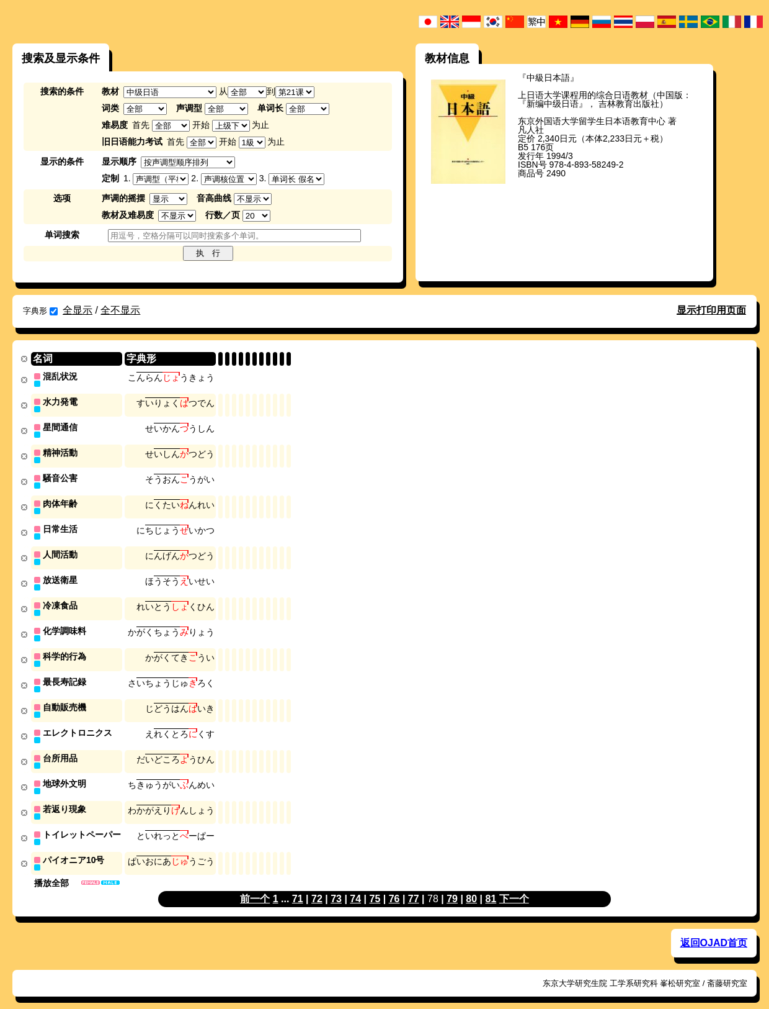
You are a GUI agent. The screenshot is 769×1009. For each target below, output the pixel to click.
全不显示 (120, 310)
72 (316, 886)
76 (394, 886)
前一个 (255, 886)
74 (355, 886)
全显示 (77, 310)
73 (336, 886)
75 (375, 886)
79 (452, 886)
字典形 (40, 310)
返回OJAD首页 (713, 930)
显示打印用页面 (711, 310)
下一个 (514, 886)
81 (491, 886)
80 (471, 886)
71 (297, 886)
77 (413, 886)
